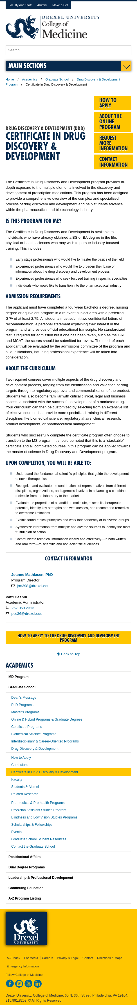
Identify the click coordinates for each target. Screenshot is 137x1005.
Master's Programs (25, 712)
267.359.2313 (23, 608)
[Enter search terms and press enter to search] (68, 50)
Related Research (24, 794)
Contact (87, 958)
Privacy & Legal (67, 958)
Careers (47, 958)
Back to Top (68, 654)
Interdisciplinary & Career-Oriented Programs (45, 741)
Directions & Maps (109, 958)
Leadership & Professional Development (40, 878)
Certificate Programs (26, 727)
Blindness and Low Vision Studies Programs (44, 817)
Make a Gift (60, 5)
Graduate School (57, 79)
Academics (29, 79)
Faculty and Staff (20, 5)
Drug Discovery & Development (34, 749)
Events (16, 832)
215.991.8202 (16, 1000)
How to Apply (21, 758)
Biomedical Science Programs (33, 734)
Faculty (16, 779)
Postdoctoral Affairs (24, 857)
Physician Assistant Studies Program (38, 810)
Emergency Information (23, 966)
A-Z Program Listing (24, 898)
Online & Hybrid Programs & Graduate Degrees (46, 719)
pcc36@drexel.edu (26, 613)
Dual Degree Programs (26, 867)
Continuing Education (26, 888)
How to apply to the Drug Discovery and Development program (68, 638)
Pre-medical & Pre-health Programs (37, 803)
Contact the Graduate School (33, 846)
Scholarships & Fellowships (31, 825)
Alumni (42, 5)
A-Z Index (13, 958)
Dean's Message (23, 698)
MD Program (18, 677)
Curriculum (19, 765)
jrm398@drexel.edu (33, 586)
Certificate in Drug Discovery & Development (44, 772)
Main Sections (27, 65)
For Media (31, 958)
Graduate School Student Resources (38, 839)
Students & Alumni (25, 787)
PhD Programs (22, 705)
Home (10, 79)
